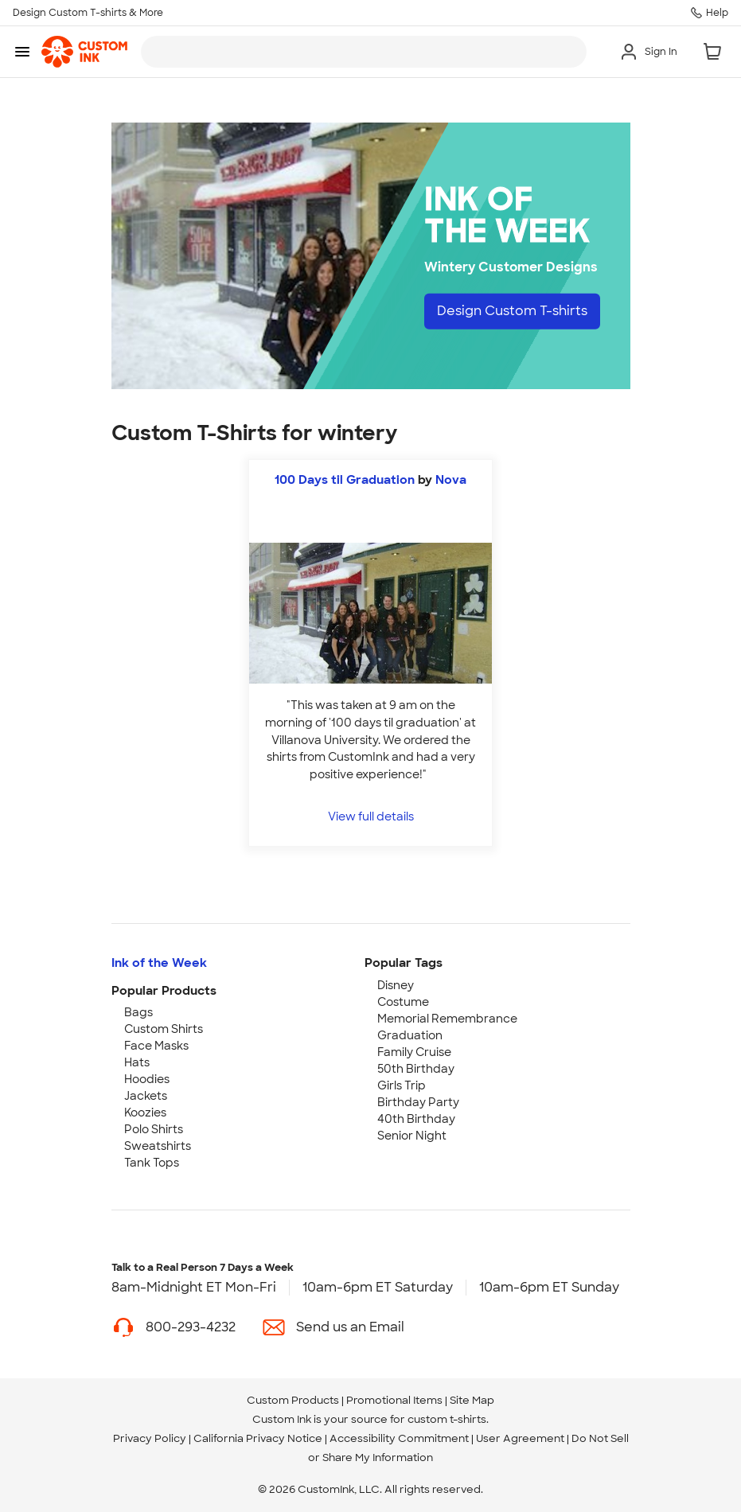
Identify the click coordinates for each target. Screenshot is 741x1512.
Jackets (145, 1096)
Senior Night (412, 1135)
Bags (138, 1012)
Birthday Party (418, 1102)
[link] (84, 52)
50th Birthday (415, 1069)
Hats (137, 1062)
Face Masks (156, 1046)
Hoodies (147, 1079)
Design (512, 310)
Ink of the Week (159, 963)
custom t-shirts (447, 1419)
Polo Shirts (153, 1129)
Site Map (472, 1400)
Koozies (145, 1112)
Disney (395, 985)
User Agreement (520, 1438)
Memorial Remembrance (447, 1018)
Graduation (410, 1035)
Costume (403, 1002)
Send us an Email (350, 1327)
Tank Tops (151, 1162)
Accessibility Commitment (399, 1438)
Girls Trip (401, 1085)
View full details (371, 816)
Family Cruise (414, 1052)
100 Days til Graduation (345, 480)
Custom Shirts (163, 1029)
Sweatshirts (157, 1146)
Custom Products (293, 1400)
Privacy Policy (149, 1438)
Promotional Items (394, 1400)
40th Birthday (416, 1119)
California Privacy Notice (257, 1438)
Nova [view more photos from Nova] (450, 480)
